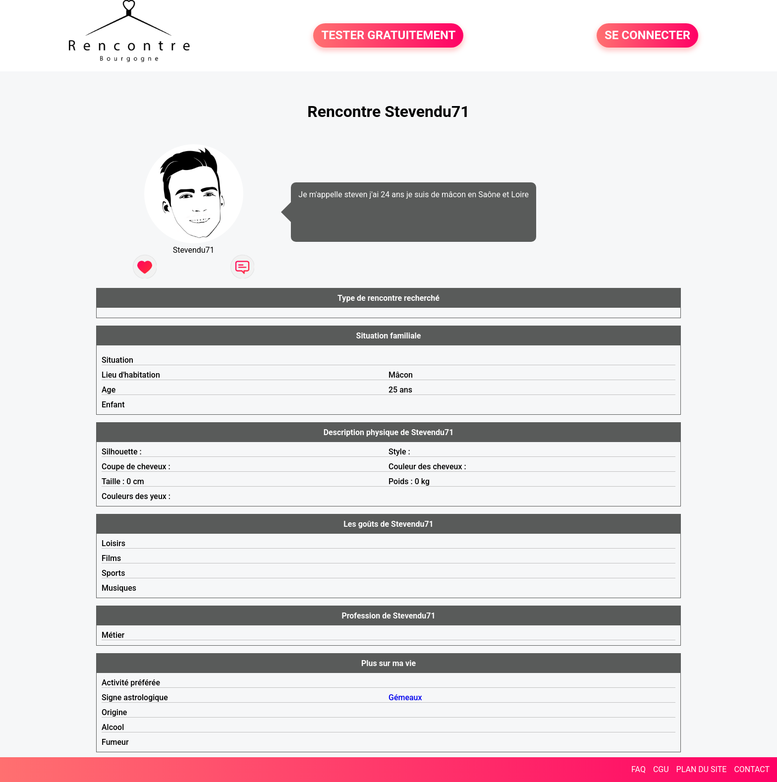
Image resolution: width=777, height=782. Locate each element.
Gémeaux (405, 697)
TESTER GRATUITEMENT (388, 36)
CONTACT (752, 769)
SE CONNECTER (647, 36)
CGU (661, 769)
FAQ (638, 769)
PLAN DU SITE (701, 769)
